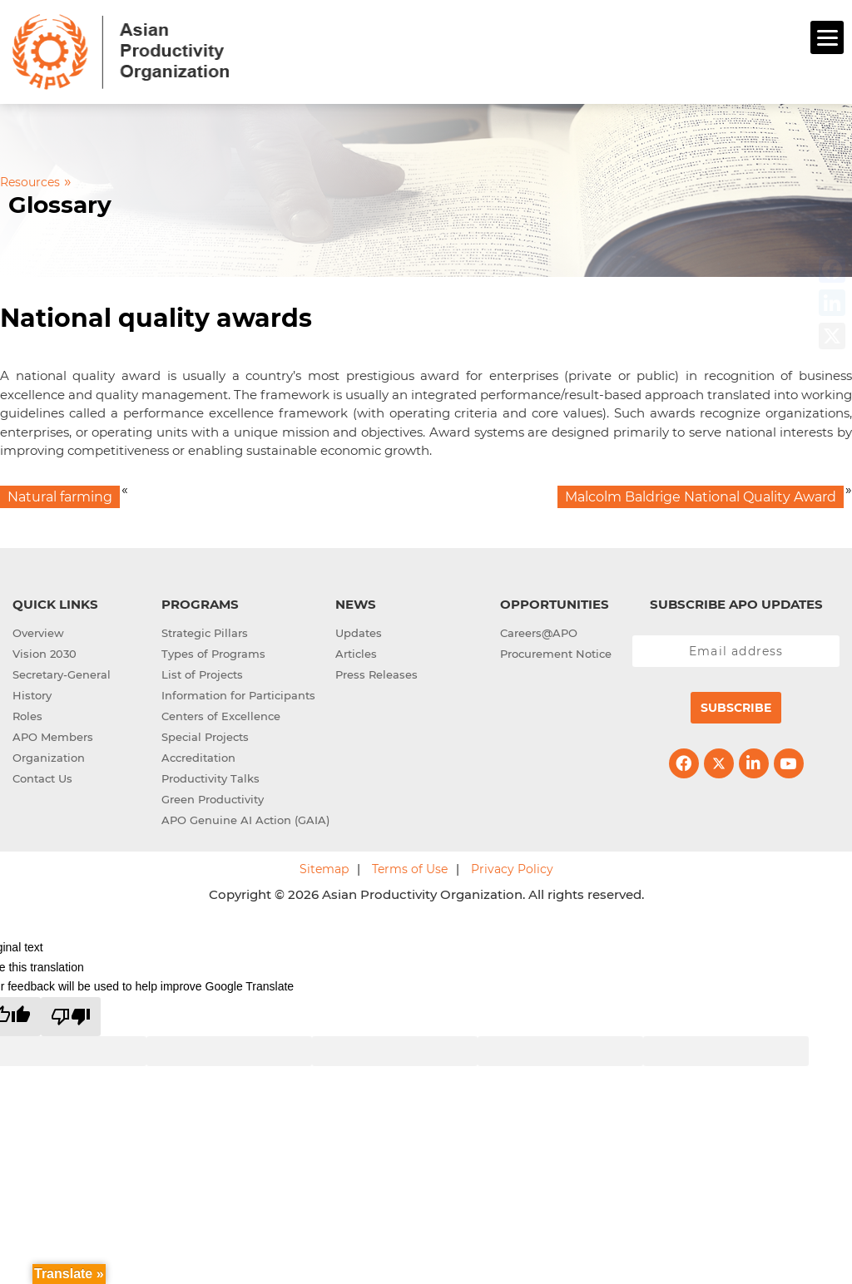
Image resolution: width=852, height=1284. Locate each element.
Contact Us (42, 778)
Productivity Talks (210, 778)
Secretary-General (61, 674)
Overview (38, 633)
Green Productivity (212, 799)
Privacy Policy (512, 869)
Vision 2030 (44, 653)
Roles (27, 716)
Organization (48, 757)
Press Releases (376, 674)
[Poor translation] (71, 1016)
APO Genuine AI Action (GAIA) (245, 820)
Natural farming (59, 497)
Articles (356, 653)
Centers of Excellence (220, 716)
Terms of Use (410, 869)
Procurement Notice (556, 653)
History (32, 695)
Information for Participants (238, 695)
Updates (358, 633)
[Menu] (827, 37)
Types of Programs (213, 653)
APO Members (52, 736)
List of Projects (202, 674)
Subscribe (736, 707)
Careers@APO (538, 633)
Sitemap (324, 869)
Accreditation (198, 757)
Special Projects (205, 736)
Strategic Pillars (204, 633)
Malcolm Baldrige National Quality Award (700, 497)
